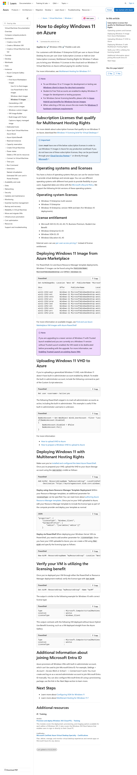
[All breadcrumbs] (39, 18)
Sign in (131, 3)
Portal (109, 10)
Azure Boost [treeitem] (11, 134)
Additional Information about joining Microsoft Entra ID (118, 56)
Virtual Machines (55, 18)
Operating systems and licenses (119, 30)
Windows (68, 18)
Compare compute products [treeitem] (15, 35)
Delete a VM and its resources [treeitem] (18, 154)
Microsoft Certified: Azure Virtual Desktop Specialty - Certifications (62, 735)
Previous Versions (22, 767)
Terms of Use (89, 767)
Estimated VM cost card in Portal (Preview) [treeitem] (17, 177)
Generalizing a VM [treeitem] (15, 103)
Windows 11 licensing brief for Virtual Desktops (77, 132)
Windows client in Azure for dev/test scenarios (64, 87)
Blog (33, 767)
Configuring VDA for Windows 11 (71, 694)
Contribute (44, 767)
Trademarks (101, 767)
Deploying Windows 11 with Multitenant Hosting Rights (118, 45)
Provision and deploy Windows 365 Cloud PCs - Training (58, 721)
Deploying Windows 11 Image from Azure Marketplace (118, 34)
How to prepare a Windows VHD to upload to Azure (63, 444)
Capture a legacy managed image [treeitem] (19, 122)
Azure (45, 18)
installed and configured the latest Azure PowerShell (74, 463)
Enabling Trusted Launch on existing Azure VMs (59, 351)
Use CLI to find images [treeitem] (19, 86)
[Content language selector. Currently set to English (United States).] (14, 762)
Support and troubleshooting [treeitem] (16, 227)
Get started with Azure (124, 10)
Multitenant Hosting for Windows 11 (74, 71)
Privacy (53, 767)
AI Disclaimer (8, 767)
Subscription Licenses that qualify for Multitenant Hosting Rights (120, 25)
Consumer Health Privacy (70, 767)
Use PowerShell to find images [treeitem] (19, 91)
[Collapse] (27, 18)
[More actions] (98, 18)
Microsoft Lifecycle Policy (83, 184)
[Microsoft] (4, 3)
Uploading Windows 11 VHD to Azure (119, 40)
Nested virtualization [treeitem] (14, 172)
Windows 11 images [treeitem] (18, 99)
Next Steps (112, 61)
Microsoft (43, 159)
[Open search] (125, 3)
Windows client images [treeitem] (19, 96)
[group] (68, 299)
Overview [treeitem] (8, 31)
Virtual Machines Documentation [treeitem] (17, 28)
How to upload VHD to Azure (53, 441)
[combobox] (17, 23)
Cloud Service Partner (60, 155)
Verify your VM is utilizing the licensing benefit (119, 51)
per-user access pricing (66, 243)
